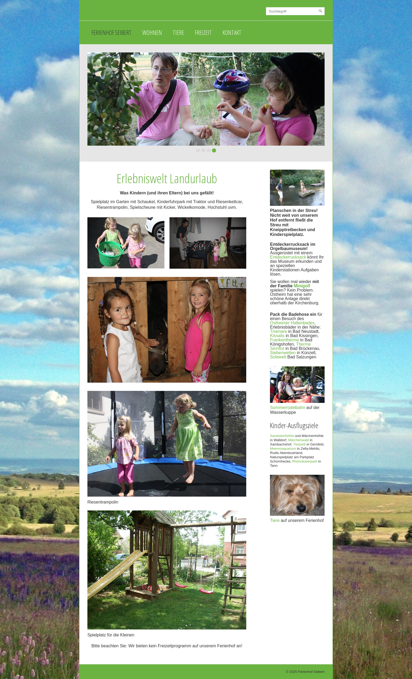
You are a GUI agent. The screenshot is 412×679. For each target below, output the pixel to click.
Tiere (178, 32)
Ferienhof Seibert (111, 32)
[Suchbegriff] (295, 11)
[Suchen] (320, 11)
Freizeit (203, 32)
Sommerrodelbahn (287, 407)
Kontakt (232, 32)
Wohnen (152, 32)
